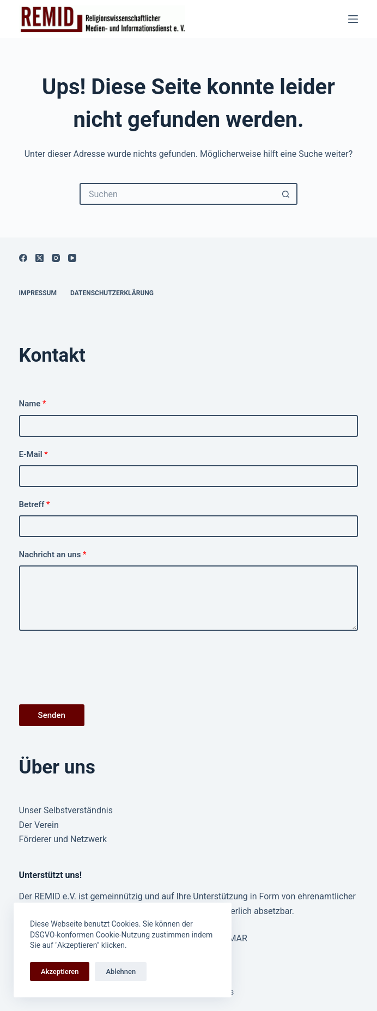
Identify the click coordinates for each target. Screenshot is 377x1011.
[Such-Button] (286, 194)
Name (32, 404)
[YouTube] (72, 258)
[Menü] (353, 19)
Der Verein (39, 825)
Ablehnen (121, 971)
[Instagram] (56, 258)
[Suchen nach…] (178, 194)
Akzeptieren (59, 971)
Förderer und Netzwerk (63, 839)
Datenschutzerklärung (112, 293)
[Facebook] (23, 258)
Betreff (34, 504)
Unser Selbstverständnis (66, 810)
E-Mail (33, 454)
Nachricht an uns (53, 554)
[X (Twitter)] (39, 258)
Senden (51, 715)
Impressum (38, 293)
